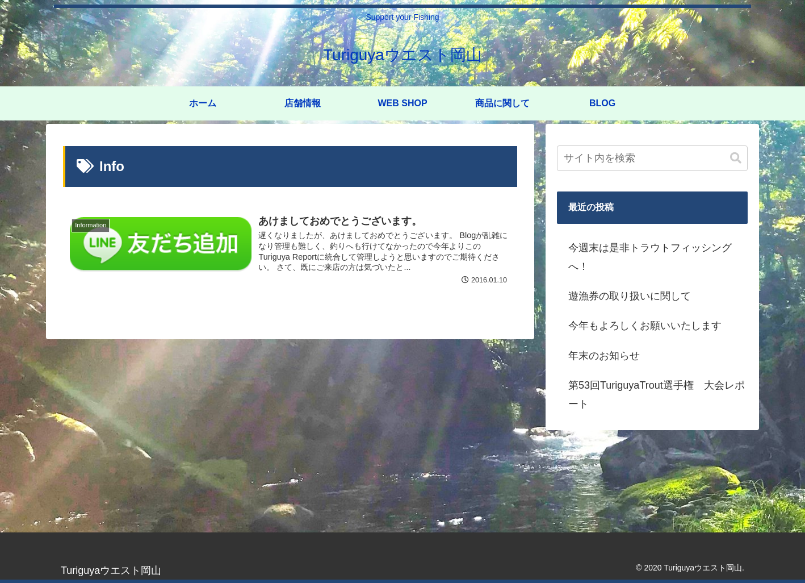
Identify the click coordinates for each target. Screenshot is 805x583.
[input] (652, 158)
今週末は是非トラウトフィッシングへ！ (650, 257)
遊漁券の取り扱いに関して (629, 296)
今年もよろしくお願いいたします (645, 325)
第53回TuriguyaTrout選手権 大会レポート (656, 394)
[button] (736, 158)
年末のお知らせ (604, 355)
